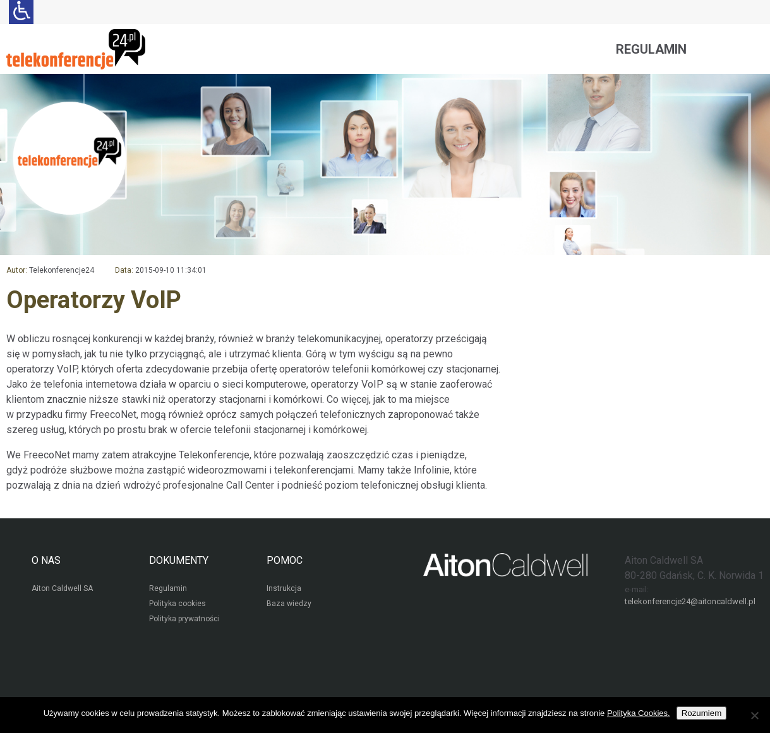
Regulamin (651, 49)
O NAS (46, 560)
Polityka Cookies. (638, 713)
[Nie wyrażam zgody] (754, 715)
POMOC (285, 560)
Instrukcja (284, 588)
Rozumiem (702, 713)
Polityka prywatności (184, 618)
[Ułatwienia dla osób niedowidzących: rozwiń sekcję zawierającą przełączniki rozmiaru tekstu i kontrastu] (21, 12)
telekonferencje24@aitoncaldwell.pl (690, 601)
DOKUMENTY (178, 560)
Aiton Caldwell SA (62, 588)
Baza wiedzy (289, 603)
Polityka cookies (177, 603)
